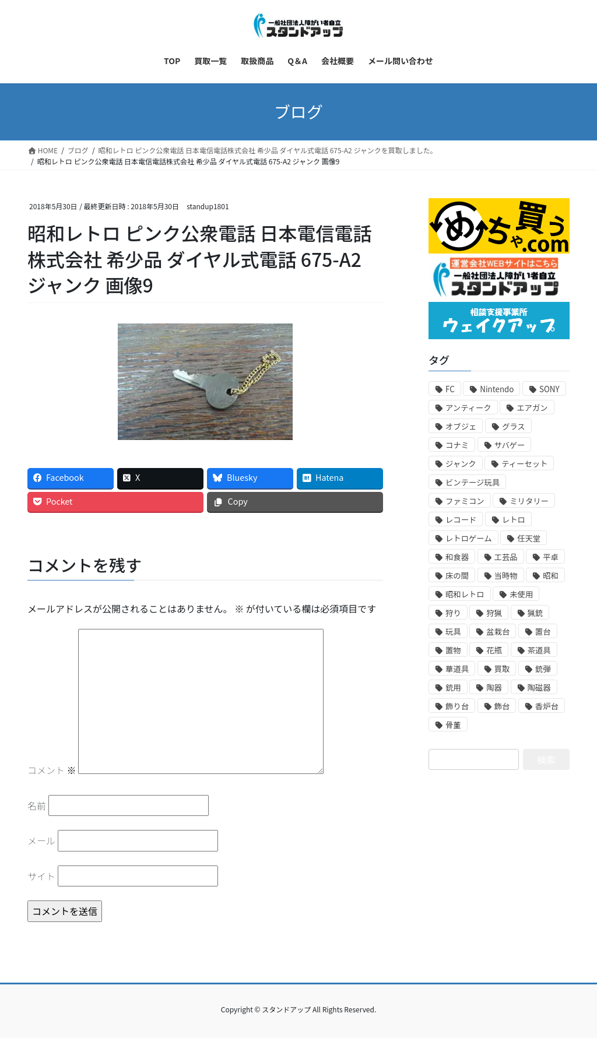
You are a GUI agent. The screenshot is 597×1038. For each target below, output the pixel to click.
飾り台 (457, 706)
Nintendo (497, 389)
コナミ (457, 445)
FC (450, 389)
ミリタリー (529, 500)
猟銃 (535, 612)
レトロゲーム (468, 538)
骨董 (453, 724)
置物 (453, 650)
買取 (502, 668)
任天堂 (528, 538)
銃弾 (543, 668)
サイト (41, 876)
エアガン (532, 407)
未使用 (521, 594)
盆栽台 (498, 631)
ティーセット (524, 463)
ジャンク (460, 463)
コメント (51, 770)
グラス (513, 426)
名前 (36, 805)
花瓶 (494, 650)
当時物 (506, 575)
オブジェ (460, 426)
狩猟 (494, 612)
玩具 (453, 631)
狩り (453, 612)
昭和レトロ (464, 594)
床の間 (457, 575)
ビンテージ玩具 (472, 482)
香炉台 (547, 706)
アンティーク (468, 407)
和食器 (457, 556)
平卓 (551, 556)
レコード (460, 519)
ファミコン (464, 500)
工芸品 (506, 556)
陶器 (494, 687)
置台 (543, 631)
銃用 (453, 687)
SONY (549, 389)
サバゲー (509, 445)
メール (41, 840)
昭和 (551, 575)
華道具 (457, 668)
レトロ (513, 519)
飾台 (502, 706)
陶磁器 (539, 687)
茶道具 (539, 650)
